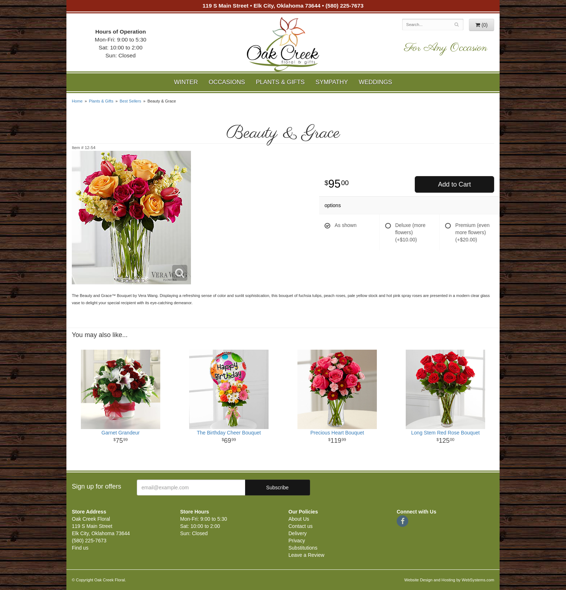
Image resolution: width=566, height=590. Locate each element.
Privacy (296, 540)
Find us (80, 548)
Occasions (227, 82)
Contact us (300, 526)
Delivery (297, 533)
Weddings (375, 82)
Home (77, 101)
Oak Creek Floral (283, 44)
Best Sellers (130, 101)
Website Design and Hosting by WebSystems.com (449, 580)
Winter (186, 82)
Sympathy (331, 82)
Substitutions (302, 548)
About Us (298, 519)
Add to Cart (454, 184)
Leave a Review (306, 555)
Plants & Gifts (280, 82)
